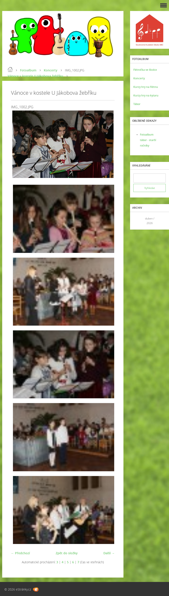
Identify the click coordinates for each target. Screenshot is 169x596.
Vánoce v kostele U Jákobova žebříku (35, 76)
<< (138, 221)
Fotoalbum (28, 70)
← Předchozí (20, 553)
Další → (109, 553)
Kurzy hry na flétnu (145, 87)
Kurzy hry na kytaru (145, 95)
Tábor (136, 104)
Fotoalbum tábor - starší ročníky (148, 140)
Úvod (10, 69)
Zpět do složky (67, 553)
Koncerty (50, 70)
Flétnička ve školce (145, 70)
